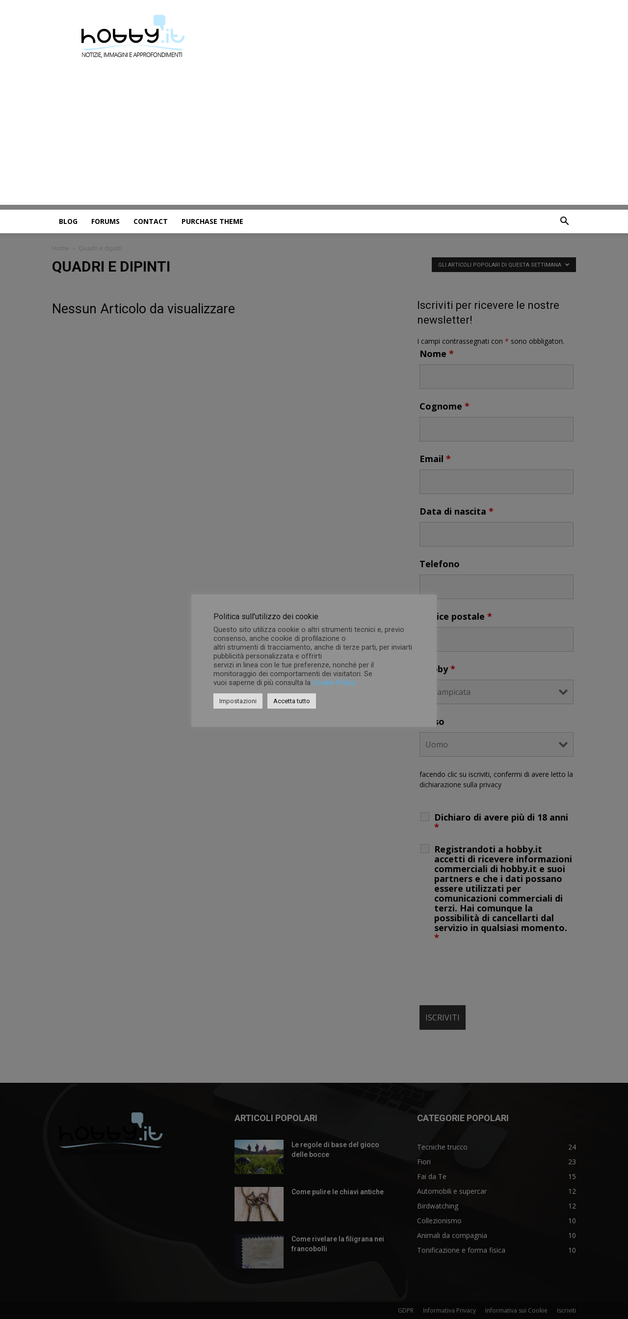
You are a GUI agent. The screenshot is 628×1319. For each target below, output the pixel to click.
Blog (68, 221)
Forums (105, 221)
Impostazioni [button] (238, 701)
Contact (150, 221)
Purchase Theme (212, 221)
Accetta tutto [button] (291, 701)
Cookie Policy (334, 682)
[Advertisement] (314, 136)
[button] (564, 222)
